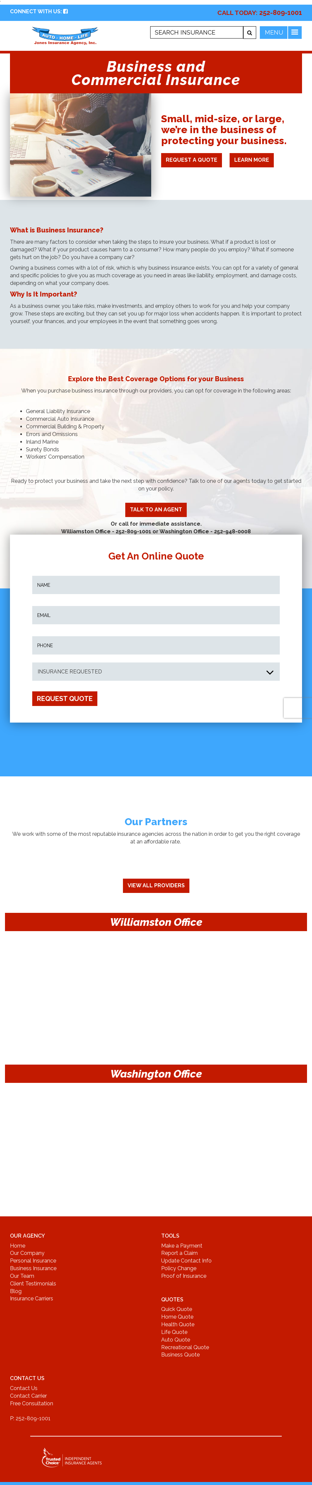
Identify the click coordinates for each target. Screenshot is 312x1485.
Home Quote (177, 1317)
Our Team (22, 1276)
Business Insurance (33, 1268)
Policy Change (178, 1268)
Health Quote (177, 1324)
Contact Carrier (28, 1396)
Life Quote (174, 1332)
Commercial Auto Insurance (60, 419)
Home (17, 1246)
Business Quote (180, 1355)
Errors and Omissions (52, 434)
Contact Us (24, 1388)
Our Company (27, 1253)
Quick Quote (176, 1309)
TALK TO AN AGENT (156, 509)
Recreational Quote (185, 1347)
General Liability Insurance (58, 411)
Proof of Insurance (183, 1276)
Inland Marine (42, 442)
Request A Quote (191, 160)
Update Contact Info (186, 1261)
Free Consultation (31, 1403)
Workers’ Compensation (55, 457)
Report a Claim (179, 1253)
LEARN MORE (251, 160)
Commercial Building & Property (65, 426)
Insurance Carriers (31, 1298)
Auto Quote (175, 1340)
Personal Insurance (33, 1261)
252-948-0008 (232, 531)
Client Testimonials (33, 1283)
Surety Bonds (42, 449)
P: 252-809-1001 (30, 1418)
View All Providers (156, 885)
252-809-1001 (280, 13)
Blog (16, 1291)
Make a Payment (181, 1246)
